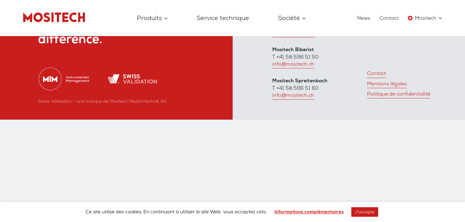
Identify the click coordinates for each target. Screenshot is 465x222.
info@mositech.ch (293, 64)
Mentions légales (387, 83)
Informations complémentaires (309, 212)
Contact (388, 18)
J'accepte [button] (364, 212)
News (363, 18)
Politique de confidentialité (398, 94)
